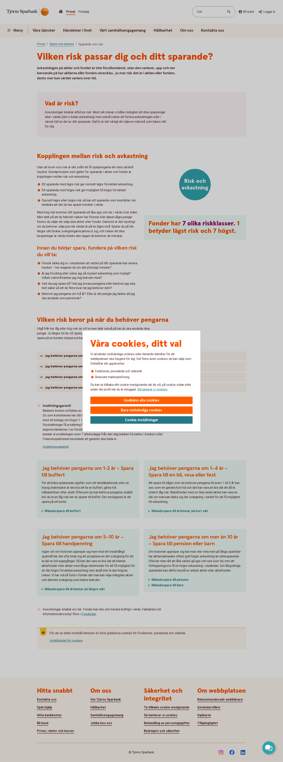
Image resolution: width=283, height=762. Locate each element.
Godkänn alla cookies (141, 400)
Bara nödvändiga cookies (141, 410)
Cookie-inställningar (141, 420)
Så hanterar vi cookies (152, 389)
